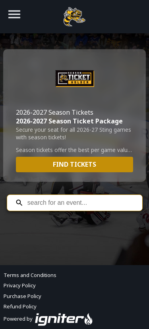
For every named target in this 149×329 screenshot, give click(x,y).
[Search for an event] (80, 203)
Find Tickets (74, 164)
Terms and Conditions (30, 275)
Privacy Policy (20, 285)
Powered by (48, 318)
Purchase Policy (22, 296)
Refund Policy (20, 306)
